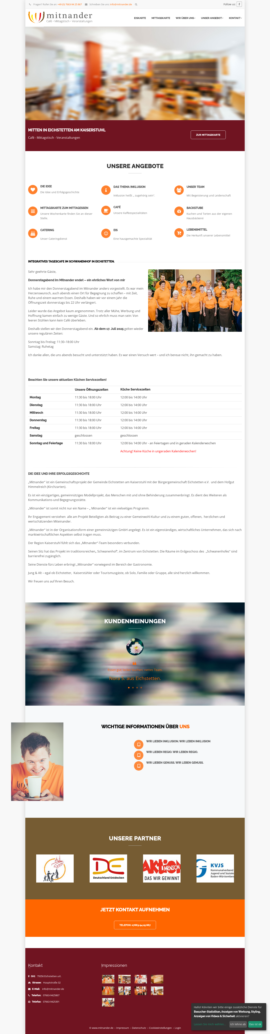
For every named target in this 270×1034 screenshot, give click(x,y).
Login (178, 1028)
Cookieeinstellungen (160, 1028)
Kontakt (235, 18)
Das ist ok (255, 1024)
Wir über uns (185, 18)
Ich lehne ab (238, 1024)
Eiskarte (140, 18)
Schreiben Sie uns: (108, 4)
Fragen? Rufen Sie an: (55, 4)
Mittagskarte (161, 18)
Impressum (122, 1028)
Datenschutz (139, 1028)
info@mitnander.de (53, 989)
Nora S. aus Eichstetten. (135, 678)
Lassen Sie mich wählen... (210, 1024)
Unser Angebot (212, 18)
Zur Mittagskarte (208, 134)
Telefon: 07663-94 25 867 (135, 925)
